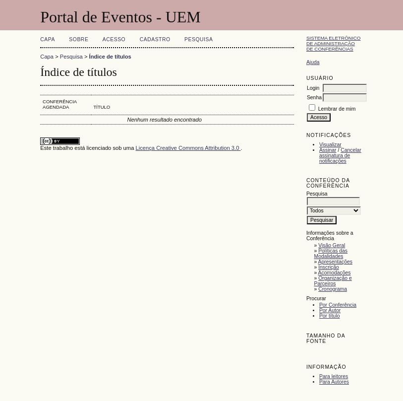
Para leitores (333, 376)
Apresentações (335, 262)
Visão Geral (331, 245)
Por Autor (330, 310)
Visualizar (330, 144)
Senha (314, 97)
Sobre (78, 39)
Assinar (328, 150)
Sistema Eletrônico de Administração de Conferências (333, 43)
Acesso (114, 39)
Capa (47, 39)
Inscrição (328, 267)
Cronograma (332, 289)
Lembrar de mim (337, 109)
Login (313, 88)
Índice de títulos (110, 57)
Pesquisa (198, 39)
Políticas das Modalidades (330, 253)
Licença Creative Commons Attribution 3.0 (187, 148)
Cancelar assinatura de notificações (340, 155)
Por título (329, 316)
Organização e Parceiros (332, 280)
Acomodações (334, 272)
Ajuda (313, 62)
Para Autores (334, 382)
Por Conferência (337, 305)
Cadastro (155, 39)
